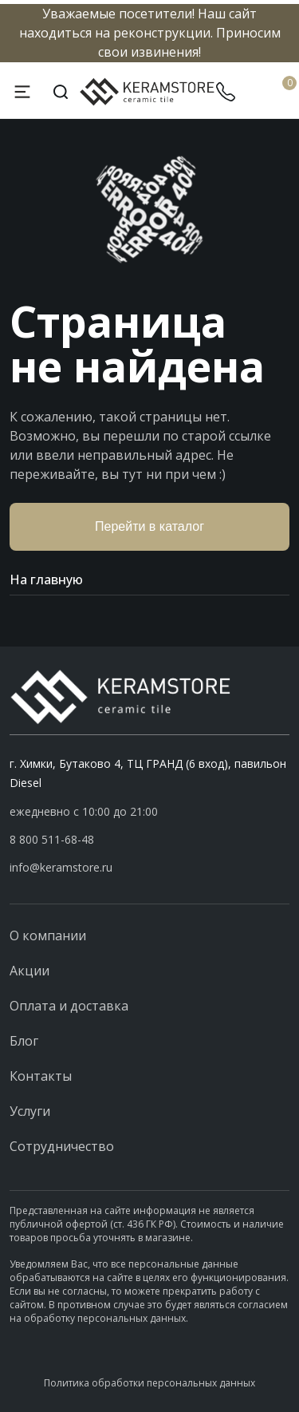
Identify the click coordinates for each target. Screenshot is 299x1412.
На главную (149, 579)
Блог (24, 1041)
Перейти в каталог (149, 526)
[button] (149, 839)
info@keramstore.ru (61, 867)
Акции (29, 970)
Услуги (30, 1111)
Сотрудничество (62, 1146)
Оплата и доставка (69, 1006)
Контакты (41, 1076)
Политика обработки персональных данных (149, 1383)
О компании (48, 935)
